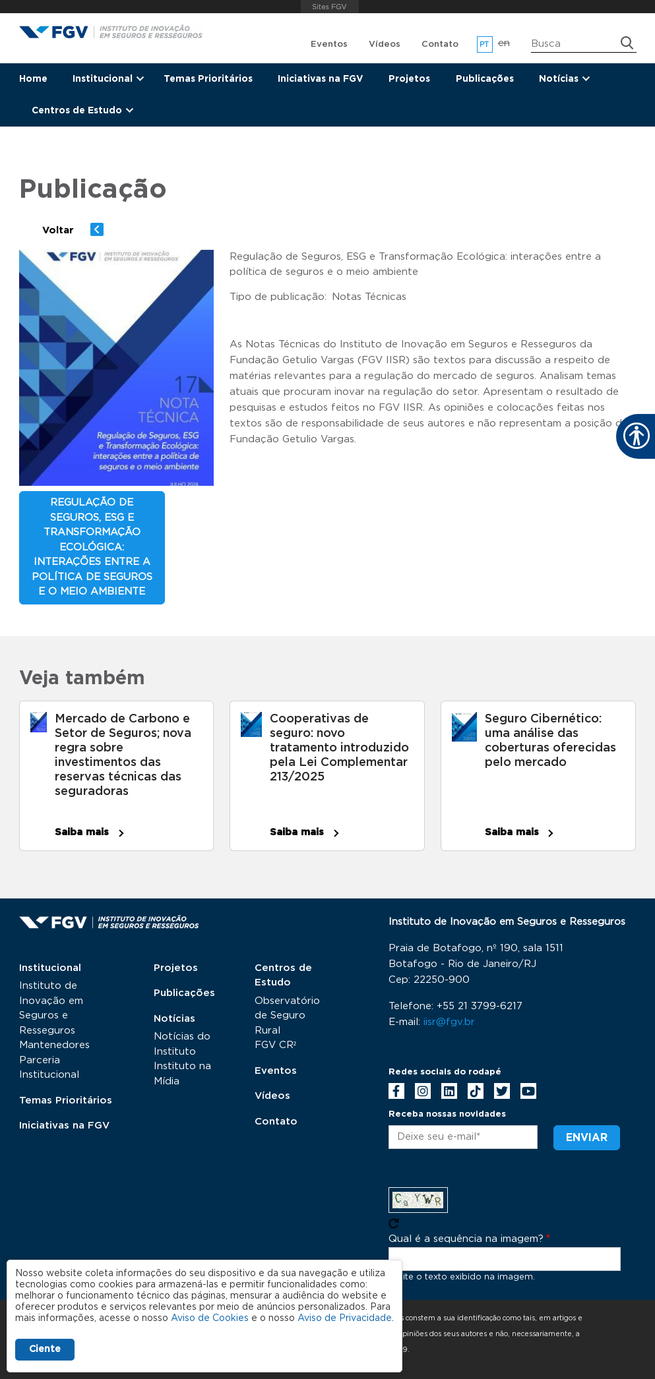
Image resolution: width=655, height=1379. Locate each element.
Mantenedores (54, 1045)
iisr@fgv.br (449, 1022)
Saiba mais (82, 832)
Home (33, 79)
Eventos (329, 44)
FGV (330, 6)
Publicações (485, 79)
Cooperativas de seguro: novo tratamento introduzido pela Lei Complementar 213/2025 (339, 748)
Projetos (409, 79)
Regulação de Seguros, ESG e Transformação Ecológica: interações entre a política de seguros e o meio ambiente (92, 547)
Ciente (45, 1349)
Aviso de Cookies (210, 1318)
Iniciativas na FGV (320, 79)
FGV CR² (276, 1045)
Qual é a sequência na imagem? (466, 1239)
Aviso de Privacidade (344, 1318)
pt (484, 44)
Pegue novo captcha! (394, 1223)
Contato (439, 44)
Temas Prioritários (208, 79)
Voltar (58, 230)
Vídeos (384, 44)
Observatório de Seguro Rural (287, 1016)
